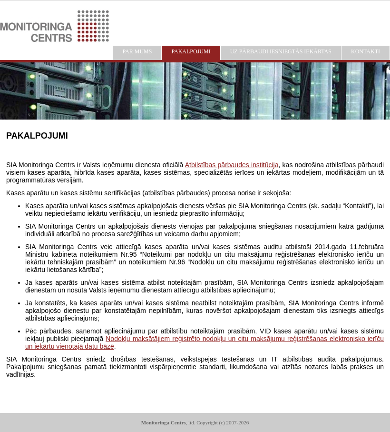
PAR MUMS (137, 51)
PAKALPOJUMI (190, 51)
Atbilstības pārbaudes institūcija (232, 165)
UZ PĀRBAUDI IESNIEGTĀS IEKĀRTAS (281, 51)
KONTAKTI (365, 51)
